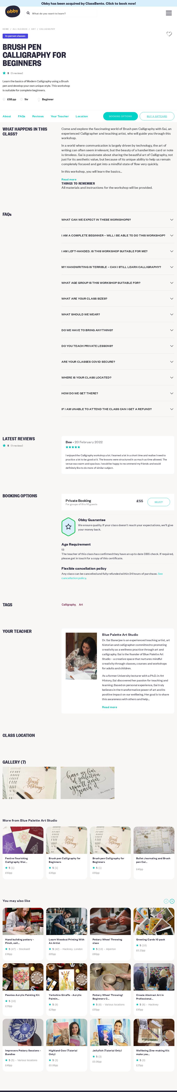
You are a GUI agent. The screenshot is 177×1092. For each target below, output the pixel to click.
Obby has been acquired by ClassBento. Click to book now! (88, 3)
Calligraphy (69, 604)
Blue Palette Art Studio (120, 634)
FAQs (21, 116)
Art (81, 604)
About (7, 116)
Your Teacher (60, 116)
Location (82, 116)
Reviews (38, 116)
